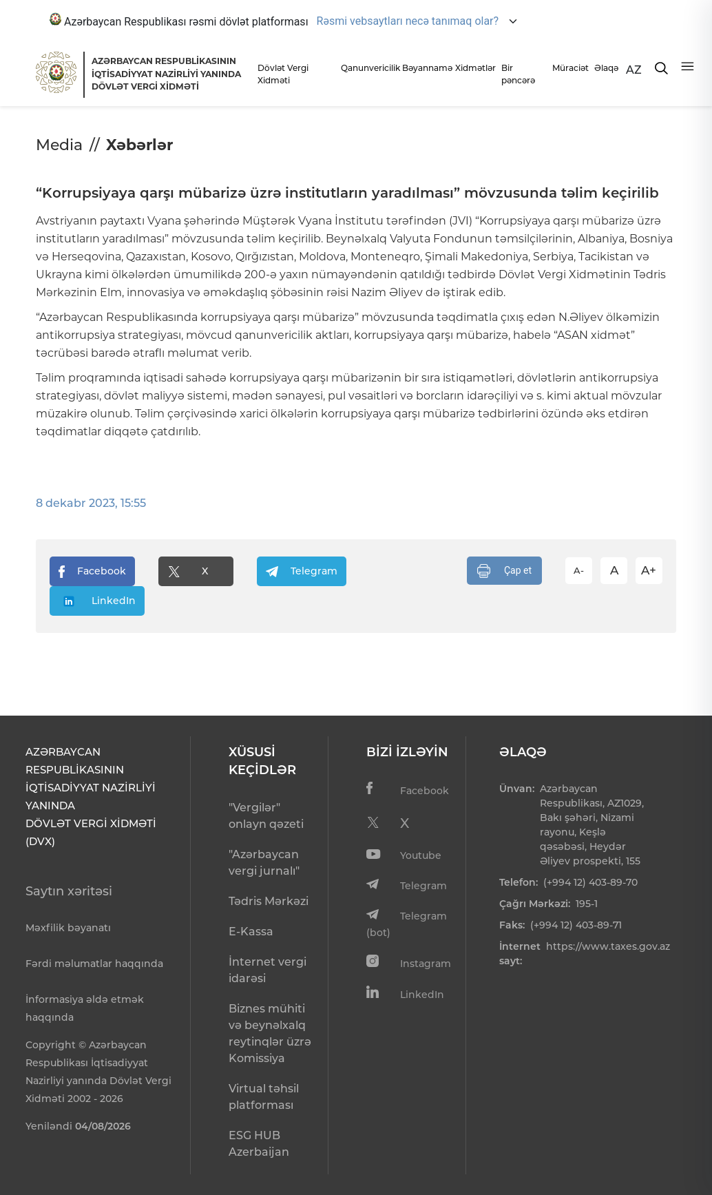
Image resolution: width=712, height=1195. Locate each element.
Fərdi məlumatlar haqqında (94, 963)
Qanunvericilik (368, 68)
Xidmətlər (474, 68)
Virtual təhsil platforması (264, 1097)
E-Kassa (251, 931)
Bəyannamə (425, 68)
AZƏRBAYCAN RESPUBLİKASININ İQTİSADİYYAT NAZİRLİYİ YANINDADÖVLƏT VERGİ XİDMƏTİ (166, 74)
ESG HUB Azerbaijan (259, 1143)
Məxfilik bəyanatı (68, 928)
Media (59, 145)
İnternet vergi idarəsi (267, 970)
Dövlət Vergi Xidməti (283, 74)
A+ (648, 570)
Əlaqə (606, 68)
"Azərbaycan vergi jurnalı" (264, 862)
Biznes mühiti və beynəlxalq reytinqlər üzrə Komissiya (270, 1033)
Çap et (504, 571)
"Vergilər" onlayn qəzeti (266, 816)
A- (579, 570)
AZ (634, 69)
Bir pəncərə (518, 74)
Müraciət (569, 68)
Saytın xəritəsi (68, 891)
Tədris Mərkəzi (268, 901)
